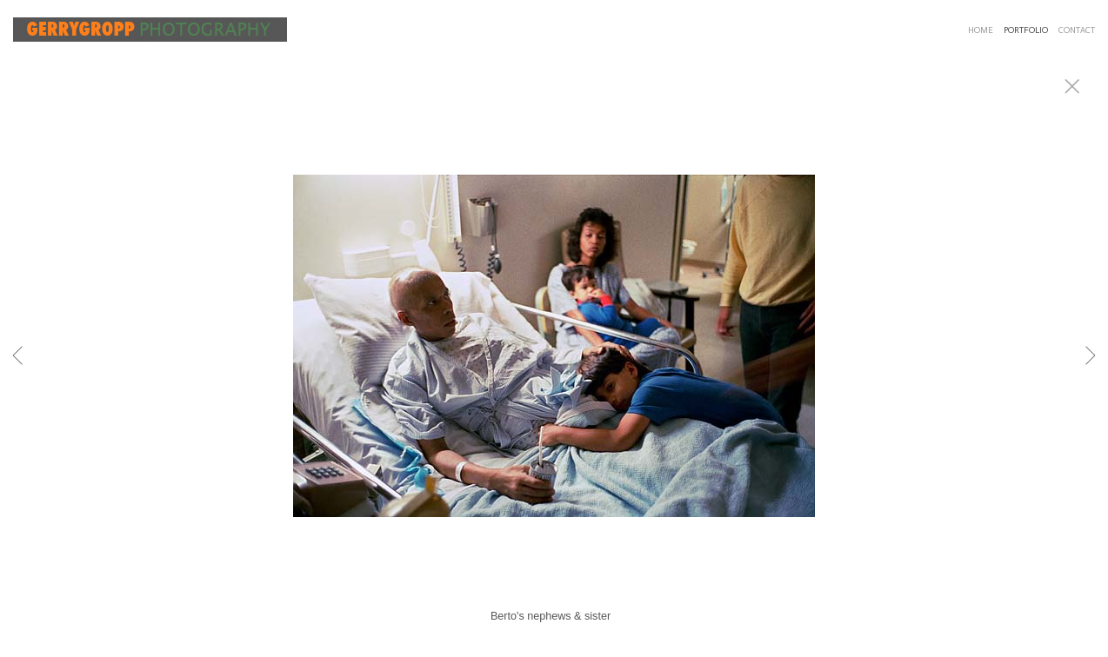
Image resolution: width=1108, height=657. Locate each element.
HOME (980, 30)
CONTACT (1076, 30)
